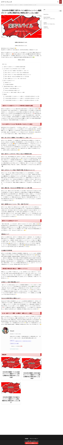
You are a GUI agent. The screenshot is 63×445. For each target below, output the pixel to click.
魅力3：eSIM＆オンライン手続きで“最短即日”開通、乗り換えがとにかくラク (17, 74)
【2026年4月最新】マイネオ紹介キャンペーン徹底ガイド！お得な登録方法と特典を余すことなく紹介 (21, 96)
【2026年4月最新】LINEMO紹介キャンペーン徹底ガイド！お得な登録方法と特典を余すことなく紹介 (21, 98)
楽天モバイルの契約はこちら (31, 443)
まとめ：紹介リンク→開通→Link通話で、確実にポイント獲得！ (13, 92)
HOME (3, 4)
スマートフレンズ (6, 2)
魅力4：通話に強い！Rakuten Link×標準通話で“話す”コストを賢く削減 (16, 76)
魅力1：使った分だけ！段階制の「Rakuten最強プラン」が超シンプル (15, 70)
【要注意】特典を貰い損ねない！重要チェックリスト (12, 86)
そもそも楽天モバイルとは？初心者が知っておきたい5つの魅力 (13, 68)
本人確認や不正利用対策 (8, 84)
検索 (44, 9)
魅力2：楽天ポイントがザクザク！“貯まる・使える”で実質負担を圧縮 (15, 72)
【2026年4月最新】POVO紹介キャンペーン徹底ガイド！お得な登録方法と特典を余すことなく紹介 (21, 100)
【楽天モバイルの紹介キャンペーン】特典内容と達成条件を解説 (13, 66)
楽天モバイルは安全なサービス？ (8, 80)
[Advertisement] (21, 419)
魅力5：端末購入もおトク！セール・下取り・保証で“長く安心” (14, 78)
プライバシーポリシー (34, 438)
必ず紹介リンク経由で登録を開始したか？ (11, 88)
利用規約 (26, 438)
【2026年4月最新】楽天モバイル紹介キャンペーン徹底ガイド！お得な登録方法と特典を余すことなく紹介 (21, 4)
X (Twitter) (16, 348)
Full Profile (12, 348)
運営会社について (7, 82)
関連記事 (4, 94)
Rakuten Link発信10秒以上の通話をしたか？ (11, 90)
